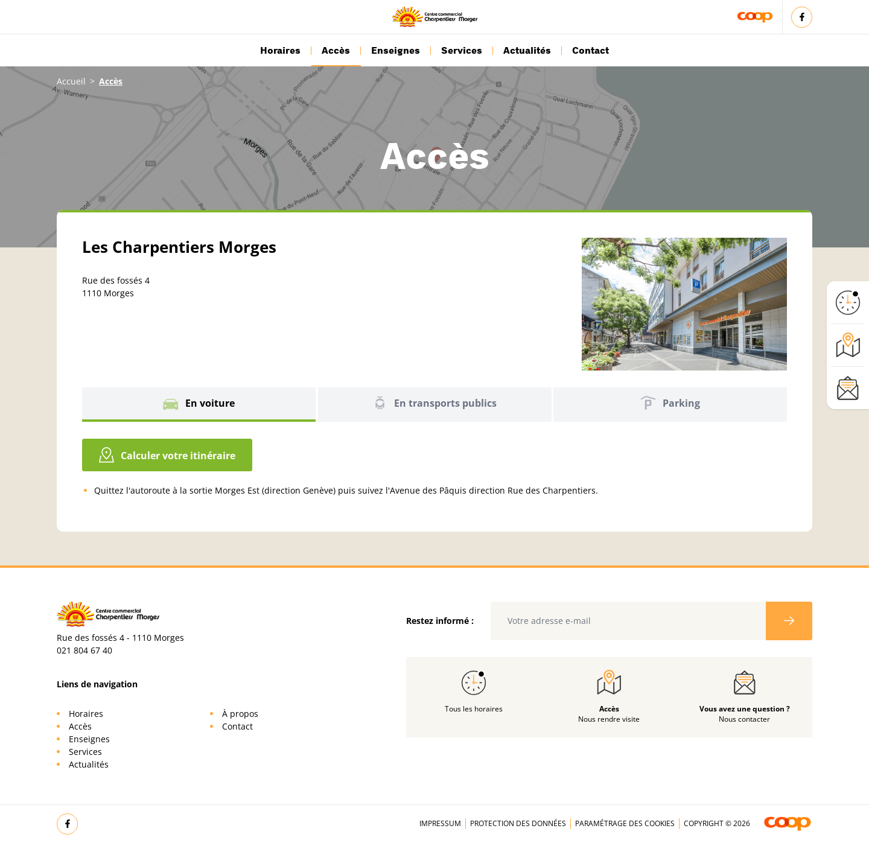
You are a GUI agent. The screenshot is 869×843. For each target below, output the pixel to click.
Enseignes (395, 50)
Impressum (440, 823)
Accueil (71, 81)
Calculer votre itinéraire (167, 455)
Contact (590, 50)
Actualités (527, 50)
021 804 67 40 (84, 650)
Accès (336, 50)
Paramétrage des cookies (625, 823)
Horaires (280, 50)
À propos (240, 713)
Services (461, 50)
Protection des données (518, 823)
